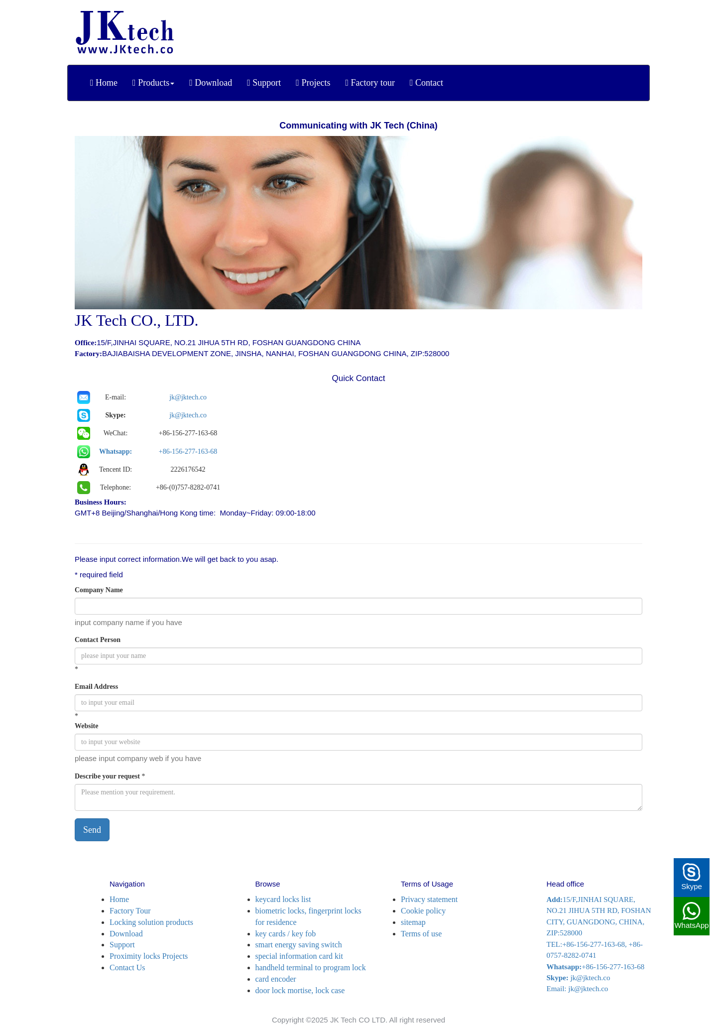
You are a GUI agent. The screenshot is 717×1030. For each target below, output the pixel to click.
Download (126, 933)
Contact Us (127, 967)
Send (92, 830)
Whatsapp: (115, 451)
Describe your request (107, 776)
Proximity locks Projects (149, 956)
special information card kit (299, 956)
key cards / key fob (285, 933)
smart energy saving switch (298, 944)
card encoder (275, 979)
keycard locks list (283, 899)
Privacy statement (429, 899)
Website (86, 726)
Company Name (99, 590)
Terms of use (421, 933)
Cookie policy (423, 910)
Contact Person (97, 640)
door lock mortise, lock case (300, 990)
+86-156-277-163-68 (188, 451)
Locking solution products (151, 922)
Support (122, 944)
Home (119, 899)
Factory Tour (130, 910)
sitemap (413, 922)
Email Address (96, 686)
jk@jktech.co (188, 397)
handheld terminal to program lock (310, 967)
